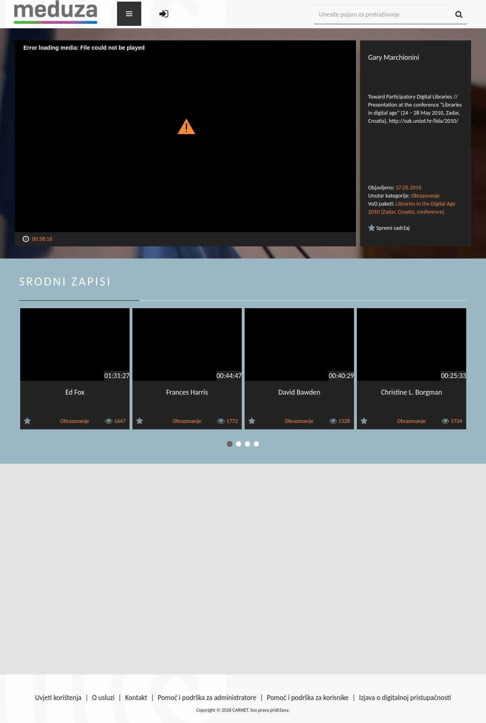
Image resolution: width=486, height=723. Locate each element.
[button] (185, 126)
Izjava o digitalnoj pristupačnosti (405, 697)
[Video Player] (185, 136)
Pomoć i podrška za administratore (207, 697)
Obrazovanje (425, 195)
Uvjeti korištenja (58, 697)
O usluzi (103, 697)
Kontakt (136, 697)
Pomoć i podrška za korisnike (308, 697)
